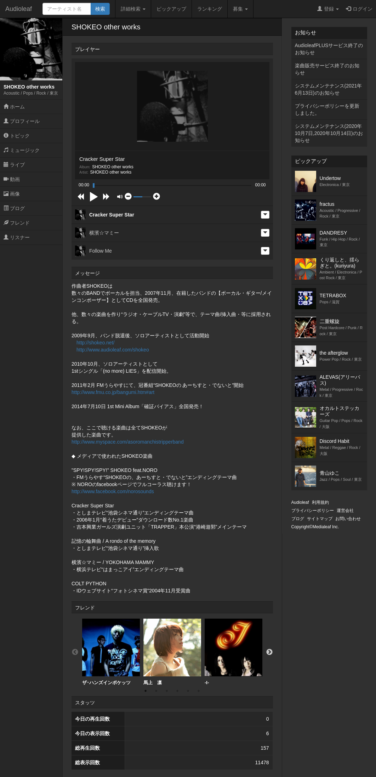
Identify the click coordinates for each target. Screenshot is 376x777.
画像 (12, 194)
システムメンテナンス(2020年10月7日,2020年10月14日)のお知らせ (329, 133)
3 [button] (166, 690)
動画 (12, 179)
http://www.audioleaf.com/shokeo (112, 350)
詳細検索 (133, 9)
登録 (328, 9)
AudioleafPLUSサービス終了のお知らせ (329, 49)
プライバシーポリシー (312, 510)
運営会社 (345, 510)
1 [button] (145, 690)
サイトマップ (319, 518)
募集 (240, 9)
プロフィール (22, 121)
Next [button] (269, 652)
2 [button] (156, 690)
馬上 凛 (172, 652)
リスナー (17, 237)
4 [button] (177, 690)
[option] (111, 652)
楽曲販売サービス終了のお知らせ (327, 69)
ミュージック (22, 150)
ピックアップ (171, 9)
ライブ (14, 165)
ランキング (209, 9)
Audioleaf (18, 8)
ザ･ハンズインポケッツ (111, 652)
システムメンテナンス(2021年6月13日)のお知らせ (328, 89)
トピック (17, 136)
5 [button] (188, 690)
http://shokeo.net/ (95, 342)
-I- (233, 652)
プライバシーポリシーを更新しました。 (327, 109)
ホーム (14, 106)
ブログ (14, 208)
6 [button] (198, 690)
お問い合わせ (348, 518)
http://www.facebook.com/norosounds (113, 491)
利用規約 (320, 502)
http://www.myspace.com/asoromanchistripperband (128, 442)
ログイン (359, 9)
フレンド (17, 223)
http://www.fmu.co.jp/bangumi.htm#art (113, 392)
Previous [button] (75, 652)
